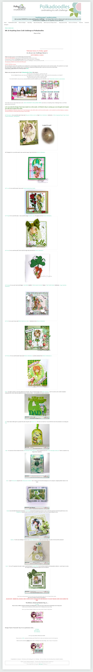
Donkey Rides (35, 566)
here (6, 422)
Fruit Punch (27, 510)
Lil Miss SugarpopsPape (57, 115)
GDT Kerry (7, 250)
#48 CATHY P (37, 630)
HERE (27, 68)
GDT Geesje (7, 285)
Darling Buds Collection (27, 480)
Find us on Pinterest (73, 22)
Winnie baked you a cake (24, 321)
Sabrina (12, 539)
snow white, (26, 285)
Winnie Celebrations (43, 115)
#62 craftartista (37, 631)
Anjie (6, 450)
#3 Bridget (37, 604)
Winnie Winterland (9, 116)
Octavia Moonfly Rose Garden (29, 188)
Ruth (6, 391)
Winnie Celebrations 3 (34, 539)
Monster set (34, 421)
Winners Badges (22, 22)
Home (5, 22)
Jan (5, 421)
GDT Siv (6, 321)
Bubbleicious (19, 512)
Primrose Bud (14, 480)
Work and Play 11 (45, 391)
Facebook (87, 22)
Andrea (8, 510)
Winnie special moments (37, 285)
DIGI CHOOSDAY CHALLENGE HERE (32, 102)
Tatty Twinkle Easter (50, 285)
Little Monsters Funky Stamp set (30, 450)
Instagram (6, 24)
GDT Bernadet (8, 115)
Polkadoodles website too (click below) (57, 78)
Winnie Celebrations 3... (47, 355)
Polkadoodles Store (27, 72)
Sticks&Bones (16, 116)
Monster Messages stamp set (53, 450)
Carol (7, 566)
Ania (7, 480)
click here (41, 664)
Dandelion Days (31, 215)
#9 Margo (37, 629)
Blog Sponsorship (63, 22)
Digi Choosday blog (38, 22)
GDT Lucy (7, 188)
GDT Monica (7, 355)
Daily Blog (29, 22)
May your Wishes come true (31, 115)
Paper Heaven (66, 115)
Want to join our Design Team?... (50, 22)
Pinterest (81, 22)
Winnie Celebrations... (47, 215)
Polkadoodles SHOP (12, 22)
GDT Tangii (7, 215)
